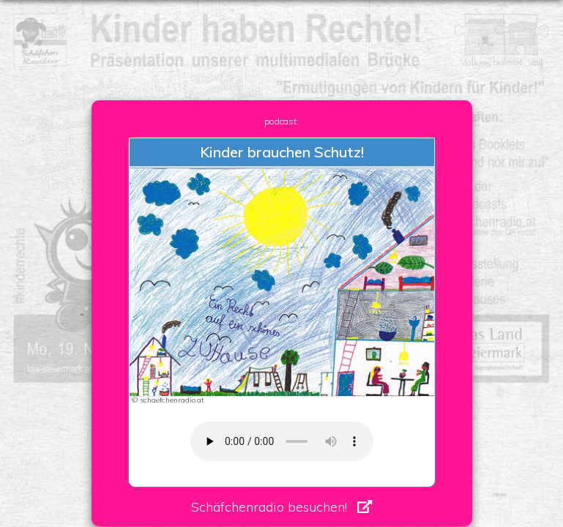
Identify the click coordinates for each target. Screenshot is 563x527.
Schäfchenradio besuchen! (269, 506)
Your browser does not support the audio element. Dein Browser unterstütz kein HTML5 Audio (281, 441)
